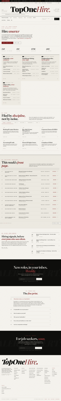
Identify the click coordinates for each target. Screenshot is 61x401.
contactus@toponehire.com (6, 388)
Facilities (45, 372)
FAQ (11, 20)
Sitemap (3, 393)
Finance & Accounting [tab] (7, 122)
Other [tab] (38, 122)
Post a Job (17, 42)
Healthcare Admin (32, 374)
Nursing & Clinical (32, 370)
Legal (23, 368)
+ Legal (10, 17)
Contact (53, 375)
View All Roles (56, 223)
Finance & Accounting (5, 17)
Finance (16, 368)
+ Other (25, 17)
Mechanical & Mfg (40, 370)
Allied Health (31, 373)
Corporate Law (24, 370)
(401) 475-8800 (4, 387)
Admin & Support (47, 375)
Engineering (40, 368)
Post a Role (56, 19)
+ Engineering (20, 17)
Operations (46, 377)
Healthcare (32, 368)
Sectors (34, 17)
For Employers (54, 372)
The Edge (8, 20)
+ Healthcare (15, 17)
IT (44, 374)
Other (46, 368)
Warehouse (46, 378)
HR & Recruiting (47, 380)
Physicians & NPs (32, 371)
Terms (3, 391)
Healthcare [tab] (23, 122)
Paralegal (23, 373)
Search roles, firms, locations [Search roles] (47, 19)
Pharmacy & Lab (32, 377)
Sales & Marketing (47, 381)
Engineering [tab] (31, 122)
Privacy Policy (40, 396)
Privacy (3, 390)
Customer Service (47, 383)
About (53, 369)
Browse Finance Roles (7, 42)
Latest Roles (4, 20)
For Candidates (29, 17)
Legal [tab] (16, 122)
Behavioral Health (32, 376)
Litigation (23, 371)
